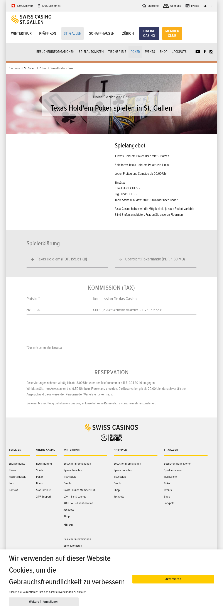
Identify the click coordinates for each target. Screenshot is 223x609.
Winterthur (21, 33)
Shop (163, 52)
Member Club (172, 33)
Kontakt (13, 490)
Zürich (128, 33)
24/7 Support (43, 496)
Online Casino (149, 33)
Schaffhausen (102, 33)
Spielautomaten (91, 52)
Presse (13, 470)
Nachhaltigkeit (17, 477)
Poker (135, 52)
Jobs (11, 483)
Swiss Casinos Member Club (80, 490)
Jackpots (179, 52)
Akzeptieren (173, 579)
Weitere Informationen (44, 601)
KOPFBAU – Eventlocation (78, 503)
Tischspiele (117, 52)
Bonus (39, 483)
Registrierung (44, 463)
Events (150, 52)
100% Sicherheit (51, 6)
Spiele (40, 470)
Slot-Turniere (43, 490)
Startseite (14, 68)
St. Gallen (72, 33)
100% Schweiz (25, 6)
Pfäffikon (47, 33)
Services (15, 450)
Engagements (17, 463)
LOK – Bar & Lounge (75, 496)
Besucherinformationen (55, 52)
